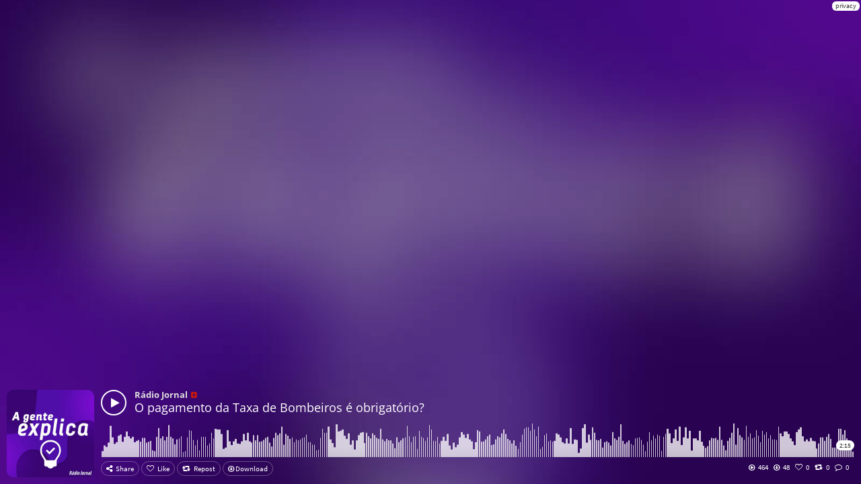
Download (248, 468)
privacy (845, 5)
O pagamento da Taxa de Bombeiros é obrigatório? (279, 407)
